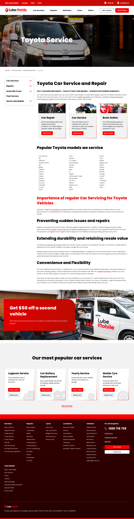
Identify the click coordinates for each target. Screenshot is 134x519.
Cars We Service (29, 70)
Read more (47, 133)
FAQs (40, 3)
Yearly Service (8, 433)
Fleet (33, 3)
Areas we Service (111, 437)
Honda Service (91, 430)
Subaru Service (91, 455)
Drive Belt (30, 451)
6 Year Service (9, 439)
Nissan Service (91, 451)
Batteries (67, 10)
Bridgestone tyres (51, 433)
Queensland (67, 433)
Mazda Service (91, 445)
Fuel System (30, 458)
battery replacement (80, 229)
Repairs (53, 10)
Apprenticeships (9, 482)
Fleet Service (12, 96)
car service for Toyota (58, 210)
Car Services (38, 10)
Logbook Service (9, 430)
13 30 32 (108, 3)
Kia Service (90, 439)
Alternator (30, 436)
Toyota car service (116, 97)
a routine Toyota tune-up (59, 229)
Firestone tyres (50, 436)
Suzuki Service (91, 458)
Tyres (79, 10)
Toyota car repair (46, 99)
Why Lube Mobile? (12, 3)
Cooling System (32, 445)
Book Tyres (49, 427)
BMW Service (91, 442)
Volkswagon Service (93, 461)
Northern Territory (69, 445)
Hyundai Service (92, 433)
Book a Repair (31, 427)
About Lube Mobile (15, 101)
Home (7, 70)
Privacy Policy (8, 491)
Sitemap (108, 442)
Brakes (29, 433)
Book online (108, 133)
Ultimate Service (9, 445)
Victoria (65, 430)
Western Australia (69, 439)
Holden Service (91, 427)
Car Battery (30, 430)
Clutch (29, 455)
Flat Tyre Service (51, 430)
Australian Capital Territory (71, 448)
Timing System (31, 442)
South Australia (68, 436)
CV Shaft (29, 461)
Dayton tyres (50, 439)
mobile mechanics (84, 97)
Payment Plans (9, 488)
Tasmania (66, 442)
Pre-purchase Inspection (12, 451)
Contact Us (123, 3)
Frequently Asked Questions (13, 485)
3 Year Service (9, 436)
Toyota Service (91, 448)
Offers (91, 10)
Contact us (109, 433)
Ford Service (90, 436)
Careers (25, 3)
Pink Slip (6, 442)
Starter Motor (31, 439)
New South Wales (68, 427)
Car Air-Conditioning (33, 448)
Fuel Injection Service (11, 448)
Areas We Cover (14, 91)
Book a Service (9, 427)
